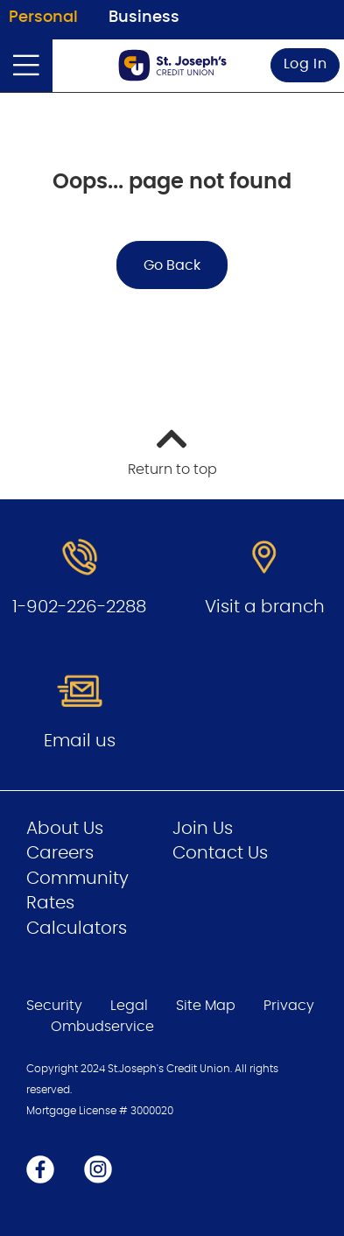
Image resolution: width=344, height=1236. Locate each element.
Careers (60, 853)
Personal (43, 17)
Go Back (172, 265)
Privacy (288, 1006)
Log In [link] (305, 64)
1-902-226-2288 (79, 607)
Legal (129, 1006)
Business (144, 17)
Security (54, 1006)
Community (77, 878)
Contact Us (220, 853)
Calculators (76, 928)
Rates (50, 903)
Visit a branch (265, 607)
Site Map (205, 1006)
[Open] (26, 65)
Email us (80, 741)
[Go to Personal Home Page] (172, 65)
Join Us (202, 828)
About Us (64, 828)
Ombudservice (104, 1027)
